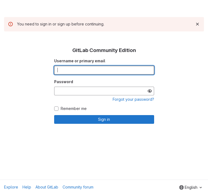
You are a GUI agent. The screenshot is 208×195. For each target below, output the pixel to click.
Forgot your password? (133, 99)
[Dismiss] (197, 24)
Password (63, 81)
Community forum (78, 187)
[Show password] (149, 91)
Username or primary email (79, 60)
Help (26, 187)
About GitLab (46, 187)
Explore (11, 187)
